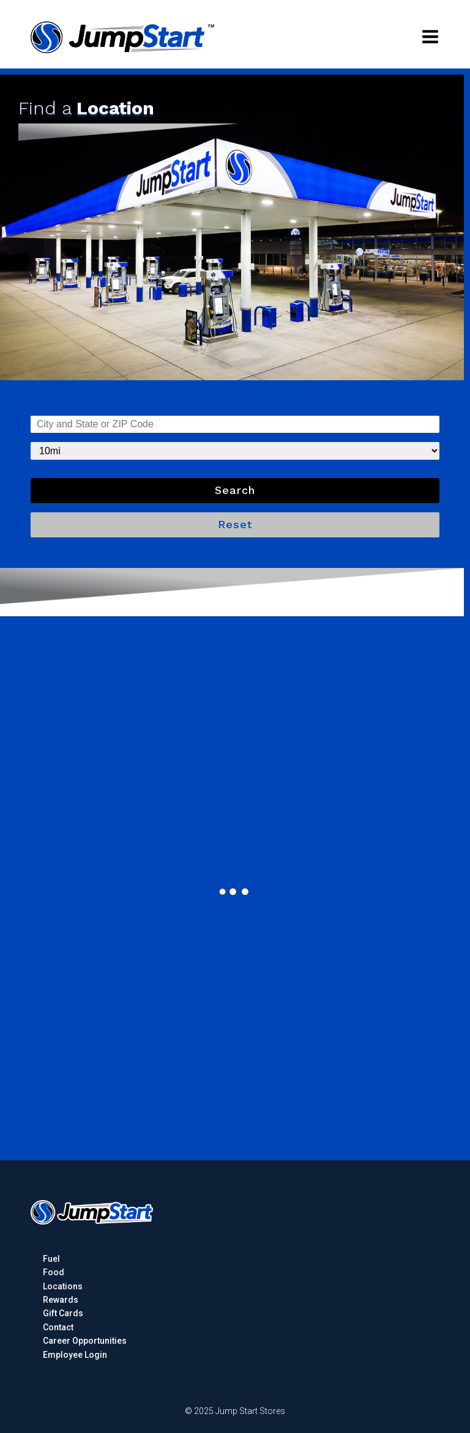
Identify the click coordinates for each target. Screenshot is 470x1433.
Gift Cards (63, 1313)
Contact (58, 1327)
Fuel (51, 1259)
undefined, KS (235, 424)
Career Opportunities (85, 1341)
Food (53, 1272)
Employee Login (75, 1355)
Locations (63, 1286)
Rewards (60, 1300)
